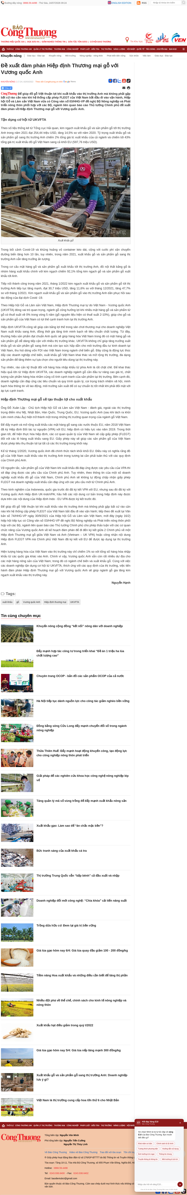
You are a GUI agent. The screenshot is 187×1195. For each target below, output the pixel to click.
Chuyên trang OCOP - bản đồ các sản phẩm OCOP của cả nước (80, 676)
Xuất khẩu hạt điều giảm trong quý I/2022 (65, 1025)
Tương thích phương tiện (148, 1149)
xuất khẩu (7, 602)
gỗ (18, 602)
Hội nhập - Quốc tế (135, 49)
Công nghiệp (73, 49)
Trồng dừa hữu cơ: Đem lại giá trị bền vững (66, 925)
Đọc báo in (33, 42)
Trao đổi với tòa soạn (110, 1152)
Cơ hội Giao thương (100, 42)
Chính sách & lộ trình (165, 1143)
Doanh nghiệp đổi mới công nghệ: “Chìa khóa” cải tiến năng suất (82, 900)
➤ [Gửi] (180, 1184)
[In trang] (128, 88)
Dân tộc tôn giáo (77, 42)
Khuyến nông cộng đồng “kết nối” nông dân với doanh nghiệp (80, 626)
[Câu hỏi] (156, 1184)
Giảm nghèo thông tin (53, 42)
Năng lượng (119, 49)
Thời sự (10, 49)
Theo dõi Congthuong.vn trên (49, 81)
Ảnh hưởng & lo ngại (146, 1154)
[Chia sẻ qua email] (123, 88)
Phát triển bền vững (116, 55)
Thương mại (59, 49)
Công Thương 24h (23, 49)
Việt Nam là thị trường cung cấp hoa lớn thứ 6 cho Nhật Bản (78, 1100)
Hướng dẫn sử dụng (170, 1149)
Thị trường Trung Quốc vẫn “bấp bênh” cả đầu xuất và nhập (78, 875)
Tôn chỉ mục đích (132, 1152)
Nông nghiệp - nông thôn (91, 55)
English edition (121, 3)
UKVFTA (74, 602)
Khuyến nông (11, 56)
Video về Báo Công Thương (83, 1152)
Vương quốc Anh (31, 602)
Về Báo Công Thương (56, 1152)
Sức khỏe (134, 55)
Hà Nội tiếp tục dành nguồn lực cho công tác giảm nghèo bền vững (83, 701)
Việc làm (147, 55)
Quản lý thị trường (43, 49)
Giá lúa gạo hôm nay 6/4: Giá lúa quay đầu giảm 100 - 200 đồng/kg (82, 950)
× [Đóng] (180, 1122)
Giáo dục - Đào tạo (36, 55)
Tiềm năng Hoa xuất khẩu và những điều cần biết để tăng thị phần (82, 975)
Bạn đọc (173, 49)
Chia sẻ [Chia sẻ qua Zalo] (6, 88)
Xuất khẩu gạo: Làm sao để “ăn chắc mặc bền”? (70, 825)
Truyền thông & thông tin (148, 1159)
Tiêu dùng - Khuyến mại (156, 49)
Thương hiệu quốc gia (13, 42)
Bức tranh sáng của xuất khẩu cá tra (62, 850)
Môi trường (70, 55)
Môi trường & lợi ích (170, 1159)
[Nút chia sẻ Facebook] (26, 88)
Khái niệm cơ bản (145, 1143)
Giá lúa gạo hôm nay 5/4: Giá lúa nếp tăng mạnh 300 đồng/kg (79, 1050)
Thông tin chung (165, 1154)
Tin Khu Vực (134, 40)
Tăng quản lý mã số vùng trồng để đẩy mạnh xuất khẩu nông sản (82, 800)
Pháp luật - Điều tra (89, 49)
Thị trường (106, 49)
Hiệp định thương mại (55, 602)
